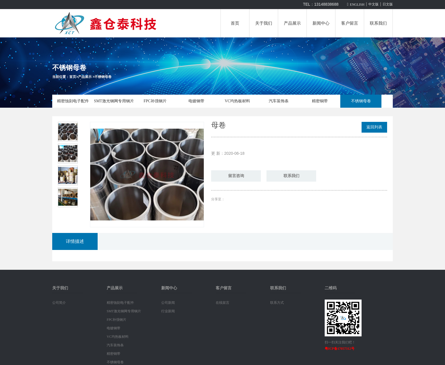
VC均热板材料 (237, 101)
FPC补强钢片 (155, 101)
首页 (235, 23)
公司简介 (59, 303)
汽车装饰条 (279, 101)
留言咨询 (236, 176)
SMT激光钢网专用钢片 (114, 101)
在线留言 (222, 303)
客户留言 (349, 23)
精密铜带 (320, 101)
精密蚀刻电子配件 (73, 101)
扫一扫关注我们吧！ (340, 342)
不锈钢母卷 (103, 77)
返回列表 (374, 127)
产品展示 (292, 23)
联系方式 (277, 303)
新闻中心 (320, 23)
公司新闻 (168, 303)
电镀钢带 (196, 101)
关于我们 (263, 23)
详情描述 (75, 241)
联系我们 (378, 23)
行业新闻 (168, 311)
